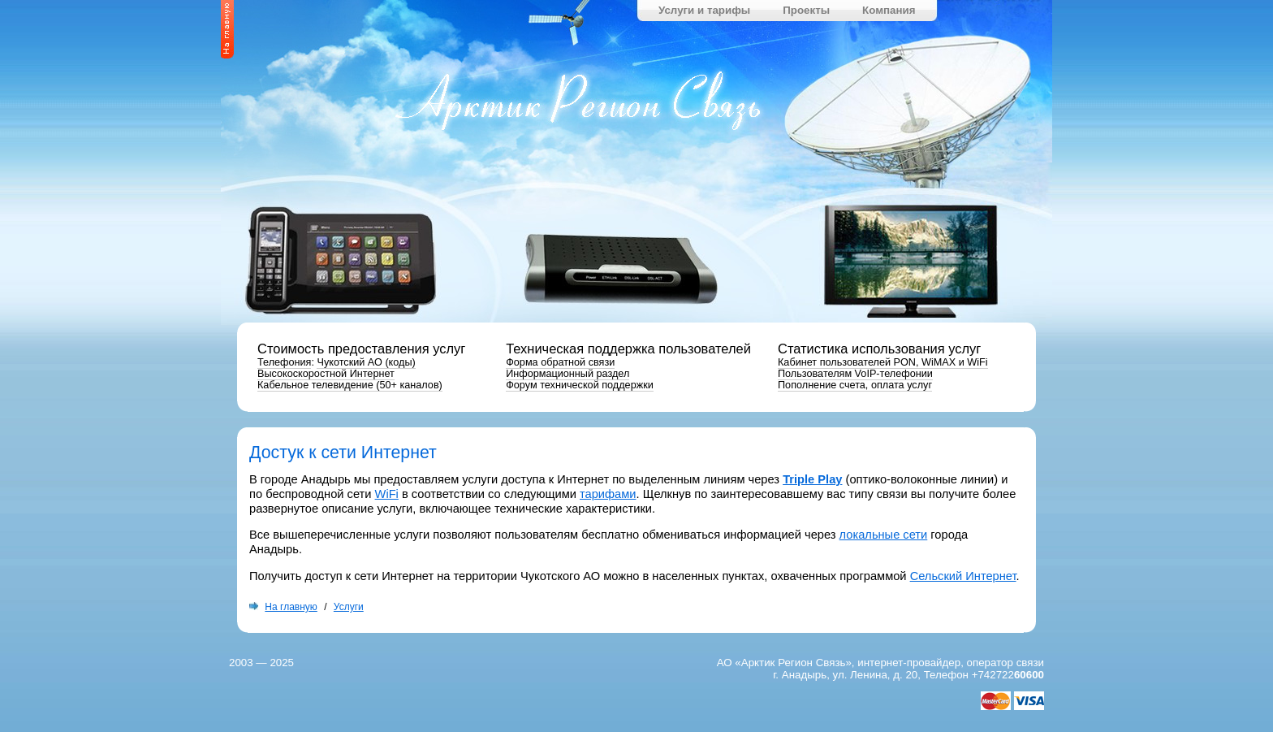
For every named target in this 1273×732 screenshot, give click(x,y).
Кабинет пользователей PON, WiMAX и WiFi (883, 362)
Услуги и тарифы (704, 10)
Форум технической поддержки (580, 385)
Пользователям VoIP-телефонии (855, 373)
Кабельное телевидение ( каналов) (349, 385)
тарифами (608, 493)
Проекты (806, 10)
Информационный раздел (567, 373)
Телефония (284, 362)
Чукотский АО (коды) (366, 362)
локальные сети (883, 534)
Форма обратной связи (560, 362)
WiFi (387, 493)
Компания (888, 10)
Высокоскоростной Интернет (326, 373)
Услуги (349, 607)
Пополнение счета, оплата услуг (855, 385)
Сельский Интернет (963, 576)
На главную (291, 607)
